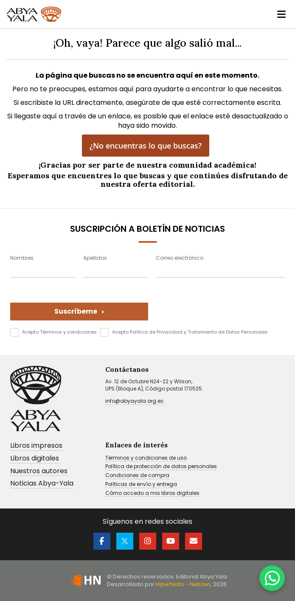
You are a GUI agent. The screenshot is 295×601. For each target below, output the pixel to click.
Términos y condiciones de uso (146, 458)
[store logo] (35, 14)
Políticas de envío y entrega (141, 484)
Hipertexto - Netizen (183, 584)
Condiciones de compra (137, 475)
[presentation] (220, 303)
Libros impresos (36, 445)
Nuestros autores (38, 471)
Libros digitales (34, 458)
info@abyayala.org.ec (134, 400)
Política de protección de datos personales (161, 466)
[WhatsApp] (272, 578)
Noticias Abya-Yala (41, 483)
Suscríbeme (79, 311)
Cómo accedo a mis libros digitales (152, 493)
